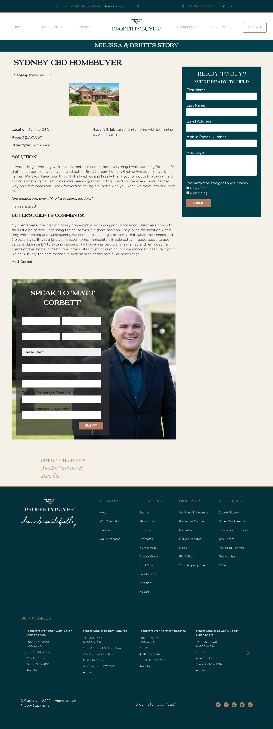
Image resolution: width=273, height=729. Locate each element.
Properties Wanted (192, 521)
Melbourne (146, 521)
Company (185, 27)
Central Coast (148, 556)
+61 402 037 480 (94, 637)
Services (105, 530)
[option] (94, 100)
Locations (50, 27)
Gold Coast (147, 565)
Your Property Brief (192, 565)
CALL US (226, 6)
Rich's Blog (186, 556)
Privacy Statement (34, 705)
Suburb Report (229, 512)
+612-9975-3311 (149, 637)
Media (183, 547)
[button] (248, 652)
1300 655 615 (35, 645)
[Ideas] (170, 704)
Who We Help (109, 521)
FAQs (222, 565)
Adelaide (145, 582)
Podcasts (185, 530)
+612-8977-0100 (37, 641)
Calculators (226, 538)
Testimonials (227, 556)
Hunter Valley (148, 547)
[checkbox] (221, 190)
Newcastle (146, 538)
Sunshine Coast (150, 574)
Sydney (144, 512)
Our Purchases (110, 538)
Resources (218, 27)
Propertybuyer (65, 701)
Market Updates (190, 538)
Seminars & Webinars (193, 512)
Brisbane (145, 530)
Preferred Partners (231, 547)
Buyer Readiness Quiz (234, 521)
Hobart (144, 591)
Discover (84, 27)
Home (18, 27)
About (104, 512)
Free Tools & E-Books (233, 530)
